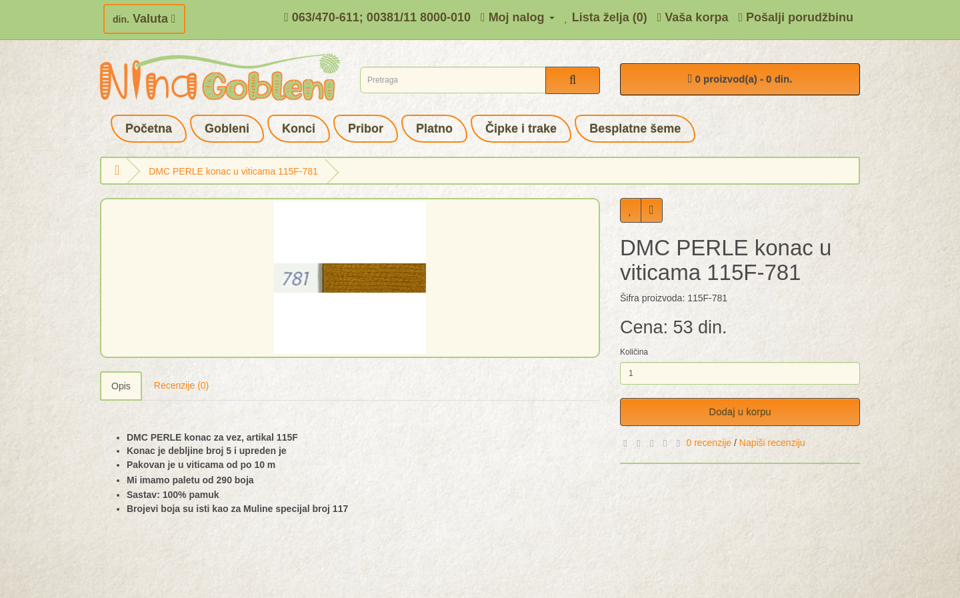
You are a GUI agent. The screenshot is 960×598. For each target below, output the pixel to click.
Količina (634, 352)
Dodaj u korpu (740, 411)
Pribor (365, 128)
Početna (148, 128)
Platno (434, 128)
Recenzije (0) (181, 385)
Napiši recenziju (772, 442)
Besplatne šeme (635, 128)
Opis (121, 386)
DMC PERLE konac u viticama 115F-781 (233, 171)
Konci (298, 128)
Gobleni (227, 128)
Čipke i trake (521, 128)
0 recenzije (708, 442)
